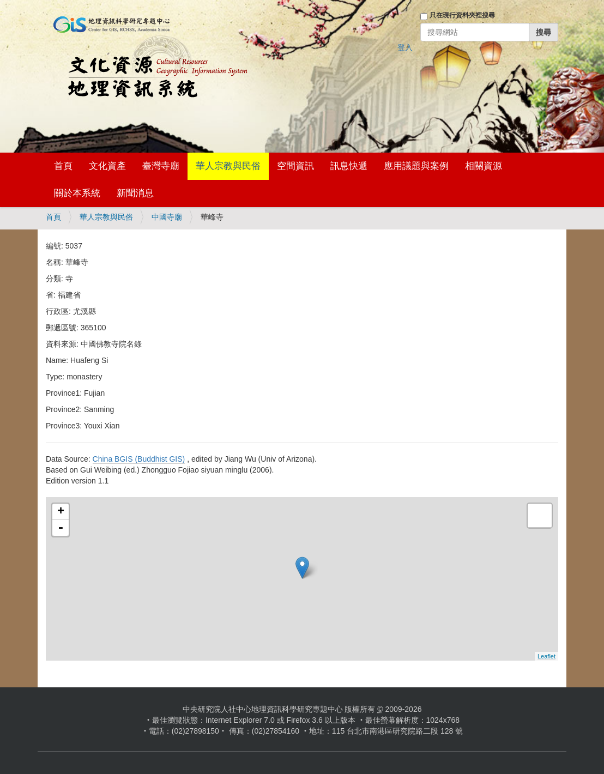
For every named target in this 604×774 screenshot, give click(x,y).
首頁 (63, 166)
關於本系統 (77, 193)
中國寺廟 (167, 217)
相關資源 (483, 166)
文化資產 (107, 166)
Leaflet (546, 656)
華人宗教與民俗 (228, 166)
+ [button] (60, 512)
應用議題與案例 (416, 166)
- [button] (60, 528)
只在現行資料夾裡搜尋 (462, 15)
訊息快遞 (348, 166)
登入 (405, 47)
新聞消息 (135, 193)
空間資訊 (295, 166)
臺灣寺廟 (160, 166)
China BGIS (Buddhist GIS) (139, 459)
